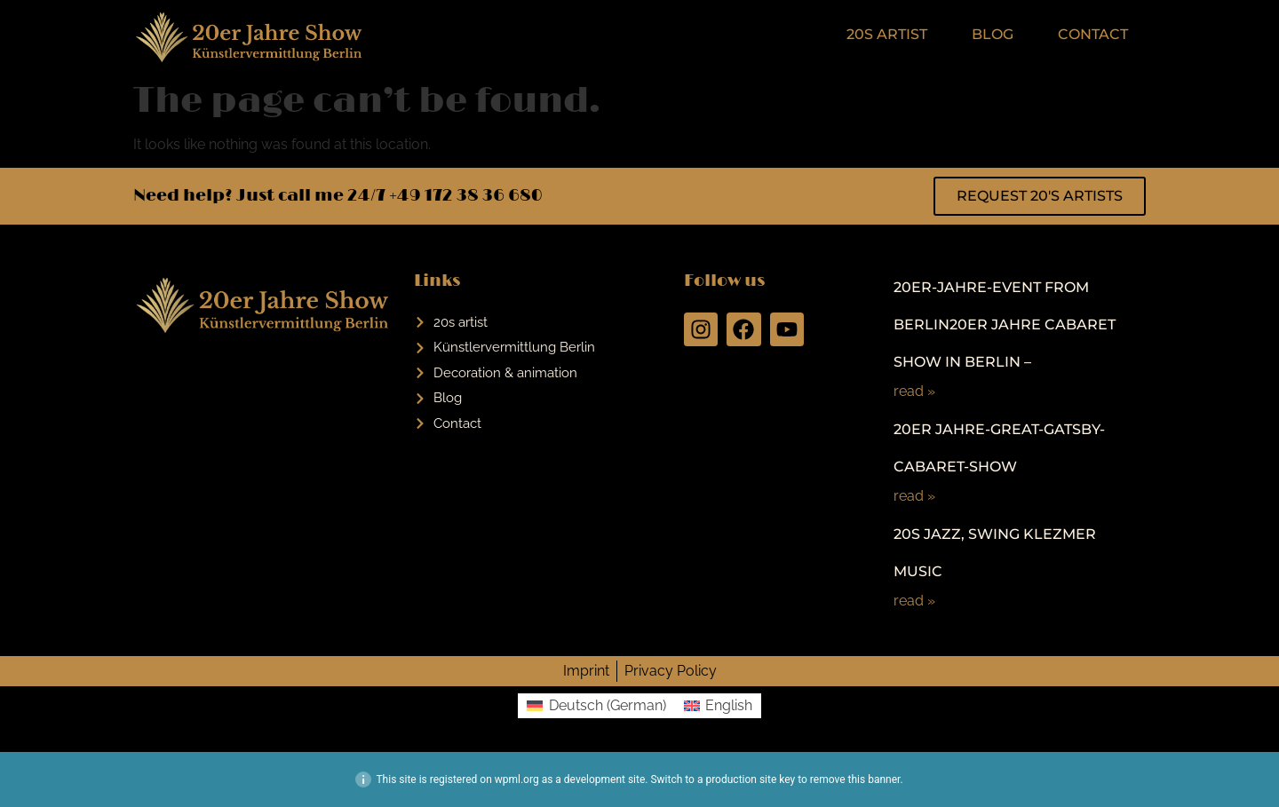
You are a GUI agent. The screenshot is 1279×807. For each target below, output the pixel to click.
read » (914, 391)
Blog (992, 34)
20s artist (886, 34)
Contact (1093, 34)
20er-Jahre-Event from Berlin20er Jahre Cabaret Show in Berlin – (1005, 324)
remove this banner (855, 779)
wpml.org (517, 779)
